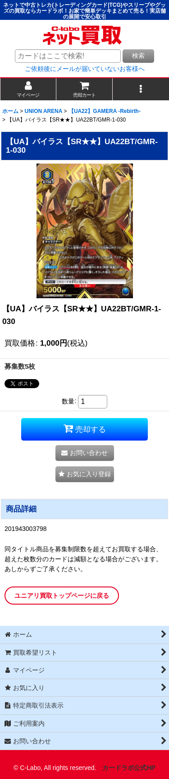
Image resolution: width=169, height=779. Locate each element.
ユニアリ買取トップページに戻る (61, 595)
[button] (141, 89)
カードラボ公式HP (128, 767)
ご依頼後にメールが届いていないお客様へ (85, 69)
